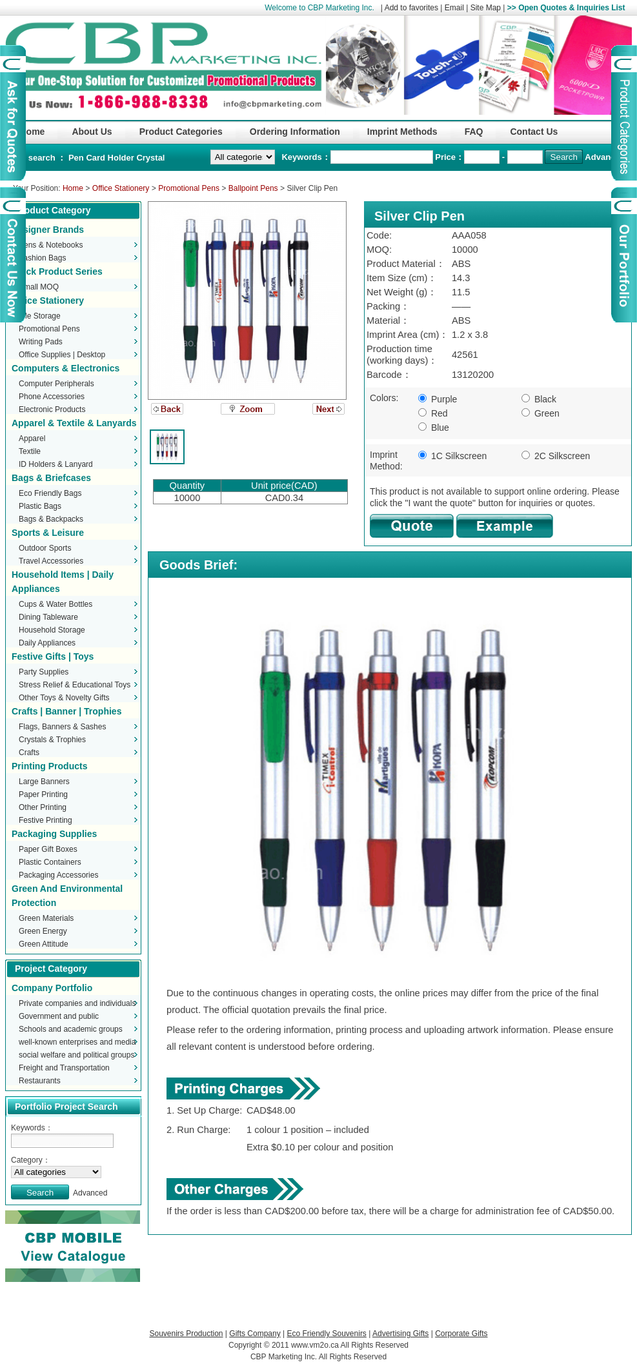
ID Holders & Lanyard (56, 464)
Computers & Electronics (65, 368)
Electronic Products (52, 409)
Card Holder (111, 158)
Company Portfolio (52, 988)
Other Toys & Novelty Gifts (64, 697)
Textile (30, 451)
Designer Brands (48, 229)
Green (540, 413)
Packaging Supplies (54, 834)
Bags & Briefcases (51, 478)
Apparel (32, 438)
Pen (77, 158)
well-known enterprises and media (77, 1042)
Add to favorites (411, 7)
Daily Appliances (47, 642)
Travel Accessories (51, 561)
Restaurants (40, 1080)
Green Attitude (43, 944)
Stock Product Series (57, 271)
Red (433, 413)
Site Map (485, 7)
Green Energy (43, 931)
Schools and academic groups (71, 1029)
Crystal (150, 158)
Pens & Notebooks (51, 245)
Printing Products (49, 766)
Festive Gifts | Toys (53, 656)
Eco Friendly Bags (50, 493)
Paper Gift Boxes (48, 849)
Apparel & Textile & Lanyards (74, 423)
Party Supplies (43, 671)
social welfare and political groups (76, 1054)
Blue (433, 427)
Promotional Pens (188, 188)
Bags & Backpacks (51, 519)
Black (538, 399)
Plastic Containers (50, 862)
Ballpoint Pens (253, 188)
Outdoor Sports (45, 548)
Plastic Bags (40, 506)
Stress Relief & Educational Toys (74, 684)
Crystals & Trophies (52, 739)
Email (454, 7)
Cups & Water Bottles (55, 604)
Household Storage (52, 630)
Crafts (29, 752)
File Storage (40, 315)
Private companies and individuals (77, 1003)
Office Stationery (121, 188)
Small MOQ (39, 286)
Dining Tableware (48, 617)
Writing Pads (41, 341)
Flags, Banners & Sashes (62, 726)
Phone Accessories (52, 396)
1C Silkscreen (452, 456)
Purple (437, 399)
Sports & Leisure (48, 532)
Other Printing (42, 807)
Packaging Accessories (58, 875)
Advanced (605, 157)
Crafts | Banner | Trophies (66, 711)
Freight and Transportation (64, 1067)
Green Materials (46, 918)
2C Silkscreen (555, 456)
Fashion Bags (42, 257)
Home (73, 188)
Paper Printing (43, 794)
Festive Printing (45, 820)
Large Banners (44, 781)
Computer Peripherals (56, 383)
